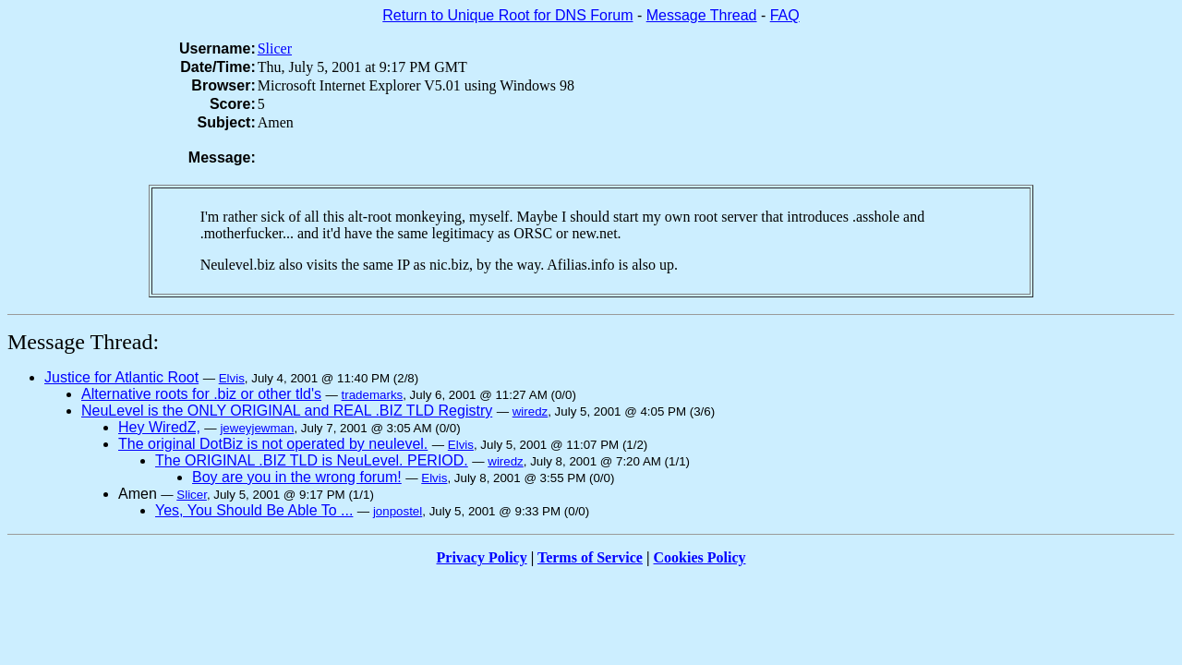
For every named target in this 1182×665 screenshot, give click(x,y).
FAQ (785, 15)
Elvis (232, 378)
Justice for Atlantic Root (121, 377)
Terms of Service (590, 557)
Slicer (275, 48)
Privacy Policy (482, 557)
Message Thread (701, 15)
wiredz (531, 411)
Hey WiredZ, (159, 427)
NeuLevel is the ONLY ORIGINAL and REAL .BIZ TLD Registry (286, 410)
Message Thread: (83, 342)
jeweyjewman (257, 428)
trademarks (373, 395)
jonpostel (397, 511)
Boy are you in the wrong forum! (297, 477)
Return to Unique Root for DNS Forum (507, 15)
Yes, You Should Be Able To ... (254, 510)
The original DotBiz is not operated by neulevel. (273, 444)
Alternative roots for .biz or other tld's (201, 394)
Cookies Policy (700, 557)
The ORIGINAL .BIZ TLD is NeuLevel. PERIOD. (311, 460)
